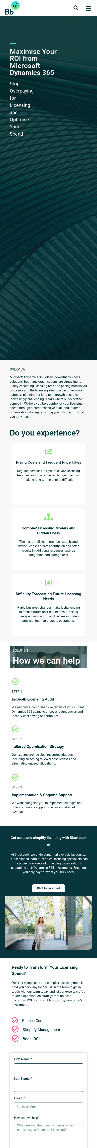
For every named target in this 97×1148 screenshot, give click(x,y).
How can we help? (27, 1118)
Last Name (22, 1079)
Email (18, 1098)
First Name (22, 1059)
